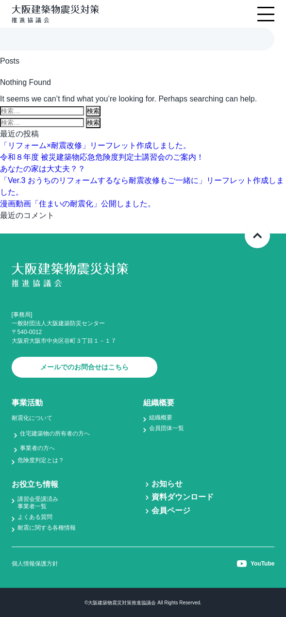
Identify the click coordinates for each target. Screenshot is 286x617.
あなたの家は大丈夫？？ (42, 169)
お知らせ (167, 484)
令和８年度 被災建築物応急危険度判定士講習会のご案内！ (102, 157)
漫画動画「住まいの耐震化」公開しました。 (77, 204)
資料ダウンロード (182, 497)
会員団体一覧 (166, 428)
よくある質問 (34, 517)
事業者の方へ (37, 448)
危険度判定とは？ (40, 460)
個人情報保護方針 (35, 563)
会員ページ (170, 510)
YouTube (256, 563)
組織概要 (160, 417)
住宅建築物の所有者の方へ (55, 433)
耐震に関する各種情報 (46, 527)
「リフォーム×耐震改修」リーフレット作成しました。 (95, 145)
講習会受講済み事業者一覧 (37, 502)
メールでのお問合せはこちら (84, 367)
